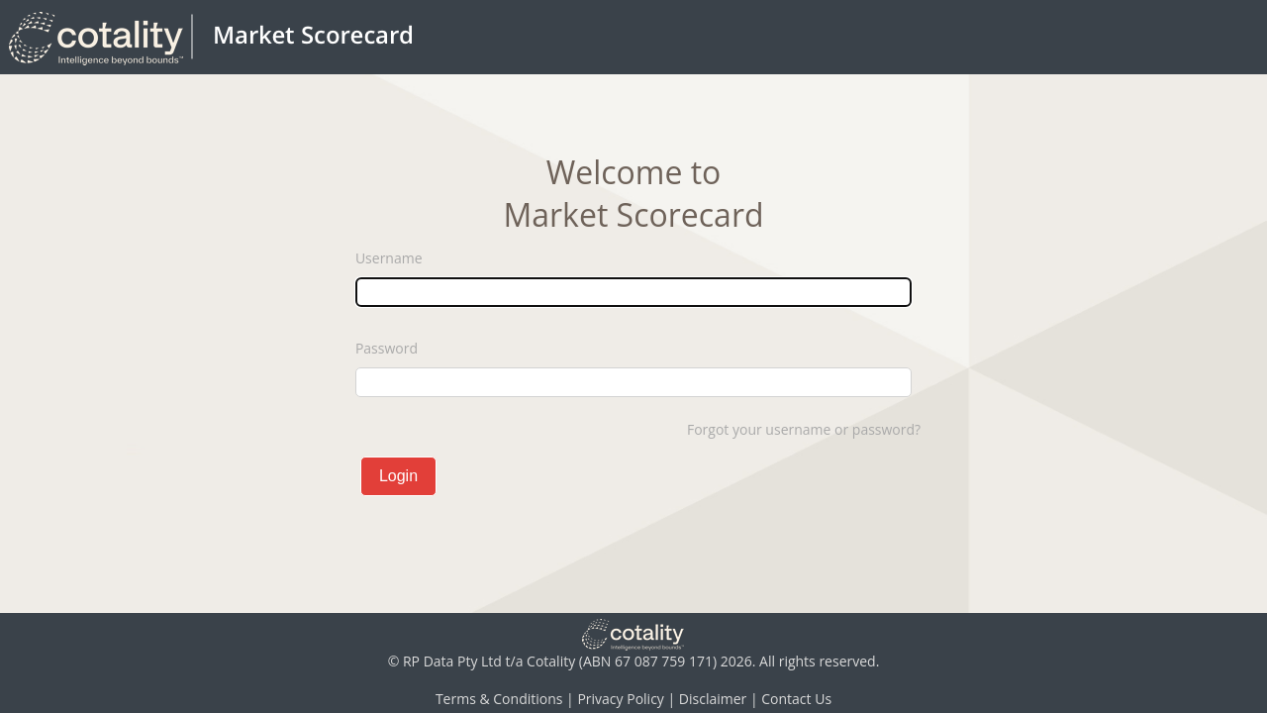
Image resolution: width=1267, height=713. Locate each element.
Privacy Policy (620, 698)
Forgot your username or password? (804, 429)
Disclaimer (712, 698)
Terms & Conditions (499, 698)
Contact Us (796, 698)
